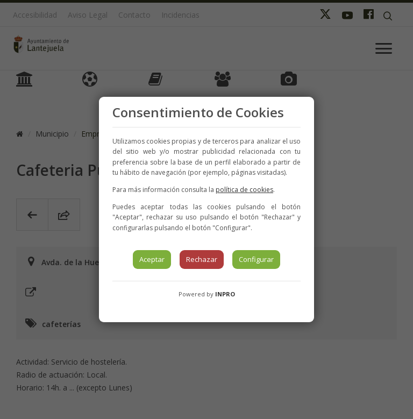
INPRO (225, 294)
